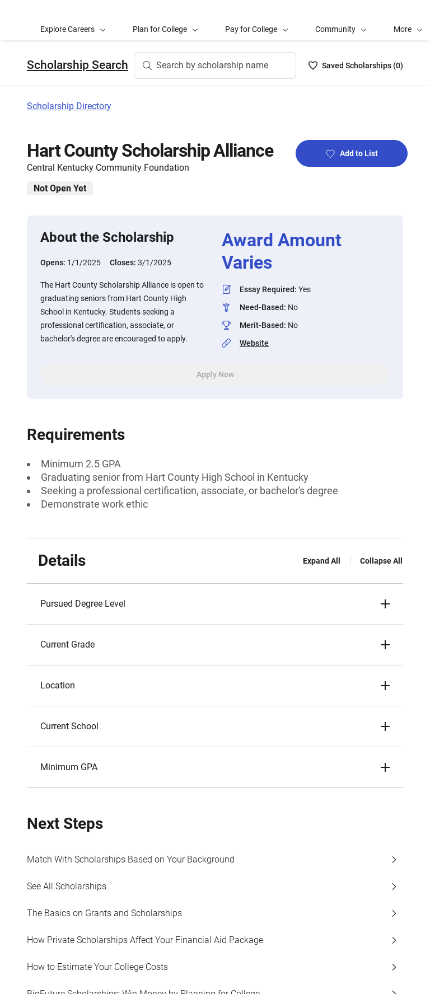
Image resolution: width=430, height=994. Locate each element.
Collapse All (381, 560)
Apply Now (215, 374)
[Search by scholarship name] (215, 65)
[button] (215, 604)
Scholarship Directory (69, 106)
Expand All (321, 560)
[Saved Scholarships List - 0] (356, 65)
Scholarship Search (77, 65)
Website (254, 343)
